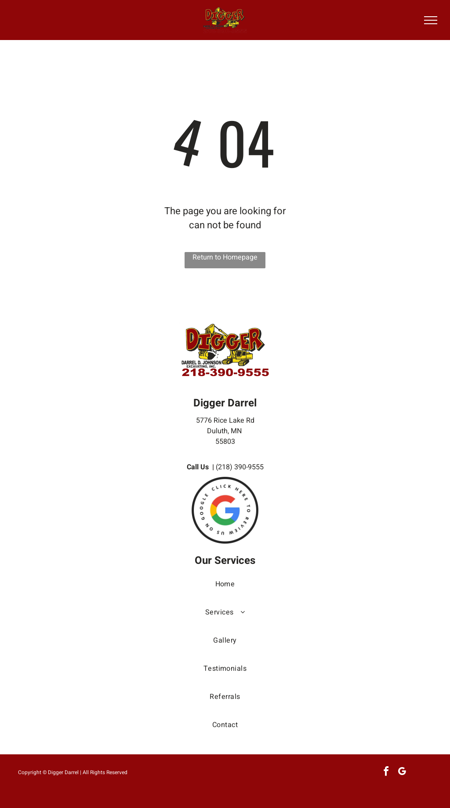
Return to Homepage (225, 257)
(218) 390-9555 (240, 467)
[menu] (430, 20)
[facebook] (386, 772)
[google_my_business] (402, 772)
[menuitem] (225, 593)
